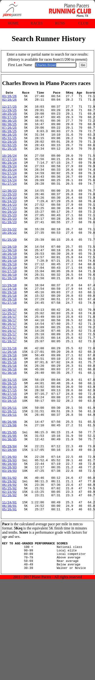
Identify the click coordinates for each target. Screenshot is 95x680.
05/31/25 (9, 148)
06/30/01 (9, 589)
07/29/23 (9, 219)
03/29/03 (9, 547)
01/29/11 (9, 480)
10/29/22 (9, 261)
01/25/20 (9, 270)
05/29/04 (9, 517)
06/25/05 (9, 501)
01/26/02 (9, 576)
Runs (60, 23)
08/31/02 (9, 555)
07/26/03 (9, 530)
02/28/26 (9, 101)
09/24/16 (9, 412)
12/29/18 (9, 324)
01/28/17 (9, 391)
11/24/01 (9, 585)
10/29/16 (9, 408)
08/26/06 (9, 488)
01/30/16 (9, 429)
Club (83, 23)
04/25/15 (9, 459)
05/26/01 (9, 593)
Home (13, 23)
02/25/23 (9, 244)
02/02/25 (9, 156)
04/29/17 (9, 379)
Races (37, 23)
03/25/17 (9, 383)
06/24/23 (9, 223)
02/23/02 (9, 572)
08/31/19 (9, 291)
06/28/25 (9, 139)
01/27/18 (9, 345)
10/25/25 (9, 118)
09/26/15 (9, 442)
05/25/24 (9, 185)
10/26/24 (9, 169)
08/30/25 (9, 127)
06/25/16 (9, 417)
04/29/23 (9, 236)
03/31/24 (9, 194)
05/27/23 (9, 232)
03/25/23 (9, 240)
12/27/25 (9, 110)
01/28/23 (9, 249)
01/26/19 (9, 316)
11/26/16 (9, 404)
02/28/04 (9, 522)
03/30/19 (9, 312)
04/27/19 (9, 307)
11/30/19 (9, 282)
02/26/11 (9, 475)
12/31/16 (9, 400)
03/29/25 (9, 152)
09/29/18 (9, 333)
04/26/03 (9, 543)
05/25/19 (9, 303)
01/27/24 (9, 202)
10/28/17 (9, 362)
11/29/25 (9, 114)
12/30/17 (9, 354)
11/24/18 (9, 328)
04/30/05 (9, 509)
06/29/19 (9, 295)
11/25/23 (9, 215)
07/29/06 (9, 492)
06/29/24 (9, 177)
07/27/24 (9, 173)
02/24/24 (9, 198)
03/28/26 (9, 97)
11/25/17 (9, 358)
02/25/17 (9, 387)
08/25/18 (9, 337)
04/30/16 (9, 425)
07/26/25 (9, 135)
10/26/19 (9, 286)
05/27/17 (9, 375)
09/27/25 (9, 122)
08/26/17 (9, 370)
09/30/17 (9, 366)
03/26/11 (9, 471)
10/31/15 (9, 438)
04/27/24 (9, 190)
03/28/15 (9, 463)
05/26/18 (9, 341)
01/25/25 (9, 160)
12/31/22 (9, 257)
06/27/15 (9, 450)
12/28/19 (9, 278)
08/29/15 (9, 446)
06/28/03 (9, 534)
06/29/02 (9, 559)
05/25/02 (9, 568)
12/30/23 (9, 211)
